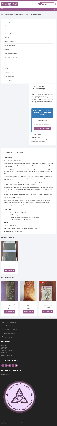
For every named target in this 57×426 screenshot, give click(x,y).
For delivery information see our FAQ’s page (20, 219)
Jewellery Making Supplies (10, 41)
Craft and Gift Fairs (5, 354)
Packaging (7, 14)
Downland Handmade (6, 355)
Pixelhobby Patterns (9, 76)
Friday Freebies (7, 61)
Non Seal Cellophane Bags (17, 14)
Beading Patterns (9, 65)
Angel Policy (4, 347)
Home (2, 14)
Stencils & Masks (9, 33)
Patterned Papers (9, 72)
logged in (12, 231)
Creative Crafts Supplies (9, 45)
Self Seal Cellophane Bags (11, 57)
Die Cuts (7, 26)
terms (43, 124)
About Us (3, 345)
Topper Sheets (8, 80)
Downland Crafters (5, 374)
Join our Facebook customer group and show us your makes (24, 217)
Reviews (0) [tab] (20, 152)
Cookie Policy (4, 352)
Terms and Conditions (6, 350)
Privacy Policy (4, 349)
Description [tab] (9, 152)
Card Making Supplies (42, 140)
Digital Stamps (8, 68)
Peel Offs (7, 37)
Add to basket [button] (9, 270)
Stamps (6, 29)
